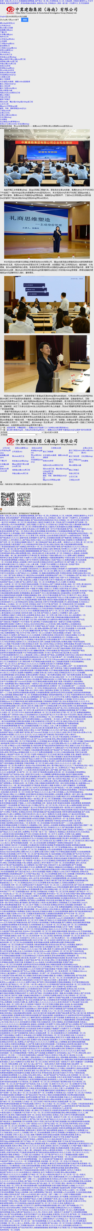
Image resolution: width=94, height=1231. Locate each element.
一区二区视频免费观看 (74, 938)
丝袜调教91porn (50, 887)
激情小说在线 (65, 1004)
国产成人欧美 (78, 978)
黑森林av (67, 664)
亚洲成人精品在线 (32, 911)
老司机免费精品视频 (7, 706)
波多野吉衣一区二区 (7, 657)
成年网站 (36, 622)
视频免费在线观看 (7, 624)
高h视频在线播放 (6, 991)
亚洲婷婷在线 (70, 1018)
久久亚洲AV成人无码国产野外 (57, 524)
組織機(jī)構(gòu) (6, 30)
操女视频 (58, 900)
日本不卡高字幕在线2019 (45, 876)
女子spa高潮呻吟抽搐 (8, 668)
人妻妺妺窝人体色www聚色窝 (35, 655)
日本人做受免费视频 (71, 1181)
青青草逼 (58, 668)
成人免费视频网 (33, 697)
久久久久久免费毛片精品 (26, 982)
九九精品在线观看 (79, 1126)
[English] (3, 16)
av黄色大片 (41, 984)
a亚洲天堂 (4, 984)
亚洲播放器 (42, 849)
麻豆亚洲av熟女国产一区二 (10, 708)
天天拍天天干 (38, 980)
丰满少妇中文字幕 (50, 801)
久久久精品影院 (20, 1219)
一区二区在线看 (6, 562)
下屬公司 (3, 32)
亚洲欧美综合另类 (19, 650)
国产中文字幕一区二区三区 (74, 914)
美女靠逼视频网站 (31, 699)
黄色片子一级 (32, 542)
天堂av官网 (15, 827)
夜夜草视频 (17, 608)
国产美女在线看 (6, 880)
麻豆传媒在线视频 (7, 993)
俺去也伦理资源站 (78, 814)
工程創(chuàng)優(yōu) (8, 48)
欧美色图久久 (5, 1062)
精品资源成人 (32, 522)
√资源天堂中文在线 (32, 774)
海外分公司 (4, 37)
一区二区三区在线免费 (37, 843)
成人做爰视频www (82, 783)
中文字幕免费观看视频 (26, 1066)
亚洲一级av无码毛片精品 (44, 644)
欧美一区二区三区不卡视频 (28, 905)
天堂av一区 (79, 1088)
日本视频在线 (42, 891)
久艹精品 (71, 768)
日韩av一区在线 (85, 606)
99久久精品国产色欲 (78, 807)
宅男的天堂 (84, 872)
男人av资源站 (85, 967)
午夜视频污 (58, 757)
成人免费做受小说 (31, 865)
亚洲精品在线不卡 (7, 757)
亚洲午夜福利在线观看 (61, 803)
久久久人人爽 (82, 1113)
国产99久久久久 (57, 1155)
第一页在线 (57, 522)
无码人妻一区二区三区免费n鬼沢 (73, 1221)
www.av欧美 (4, 606)
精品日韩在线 (79, 684)
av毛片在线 (4, 748)
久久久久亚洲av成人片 (66, 586)
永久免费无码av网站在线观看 (74, 580)
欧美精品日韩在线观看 (45, 794)
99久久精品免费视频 (29, 600)
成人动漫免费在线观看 (24, 670)
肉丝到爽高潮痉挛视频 (63, 896)
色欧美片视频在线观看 (55, 600)
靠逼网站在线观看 (38, 668)
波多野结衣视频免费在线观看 (37, 578)
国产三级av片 (5, 551)
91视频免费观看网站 (56, 558)
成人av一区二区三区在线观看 (20, 894)
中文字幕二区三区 (74, 1179)
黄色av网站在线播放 (29, 608)
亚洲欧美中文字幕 (7, 953)
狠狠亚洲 (85, 524)
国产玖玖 (62, 595)
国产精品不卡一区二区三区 (34, 796)
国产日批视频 (59, 1018)
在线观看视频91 (76, 1110)
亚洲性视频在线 (6, 898)
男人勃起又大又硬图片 (8, 635)
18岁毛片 (63, 566)
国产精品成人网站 (7, 794)
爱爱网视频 (4, 874)
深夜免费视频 (5, 1124)
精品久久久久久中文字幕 (58, 929)
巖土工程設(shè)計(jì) (8, 84)
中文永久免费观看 (36, 867)
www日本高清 (46, 540)
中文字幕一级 (36, 832)
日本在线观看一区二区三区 (40, 931)
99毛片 (59, 1077)
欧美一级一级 (5, 801)
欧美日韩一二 (11, 969)
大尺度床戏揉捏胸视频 (51, 898)
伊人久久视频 (5, 644)
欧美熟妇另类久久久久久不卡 (78, 701)
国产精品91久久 (6, 785)
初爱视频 (59, 664)
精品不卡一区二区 (62, 1174)
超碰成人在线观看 (37, 1024)
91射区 (31, 993)
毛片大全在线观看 (7, 578)
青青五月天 (30, 626)
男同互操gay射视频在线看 (19, 752)
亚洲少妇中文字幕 (86, 697)
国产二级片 (18, 1128)
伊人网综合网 (25, 662)
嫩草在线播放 (38, 1108)
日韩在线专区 (33, 569)
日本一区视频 (5, 810)
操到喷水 (47, 956)
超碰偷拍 (80, 555)
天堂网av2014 (16, 914)
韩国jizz (61, 684)
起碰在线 (30, 1203)
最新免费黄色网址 (7, 1144)
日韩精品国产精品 (45, 542)
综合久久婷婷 (61, 732)
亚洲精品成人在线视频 (81, 538)
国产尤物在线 (5, 622)
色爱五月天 (84, 520)
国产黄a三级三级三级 (8, 549)
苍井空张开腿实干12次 (32, 1214)
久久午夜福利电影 (48, 1057)
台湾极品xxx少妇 (14, 746)
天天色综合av (44, 584)
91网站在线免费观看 (7, 670)
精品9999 (87, 584)
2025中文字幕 (19, 578)
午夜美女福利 (70, 558)
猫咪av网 (3, 896)
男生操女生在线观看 (82, 677)
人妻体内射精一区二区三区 (67, 980)
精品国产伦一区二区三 (43, 1203)
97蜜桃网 (38, 1135)
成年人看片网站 (53, 765)
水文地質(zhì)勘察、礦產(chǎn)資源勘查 (15, 82)
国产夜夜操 (58, 1157)
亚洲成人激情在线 (35, 602)
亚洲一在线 (82, 878)
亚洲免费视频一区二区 (76, 1033)
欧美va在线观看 (28, 615)
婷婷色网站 (78, 681)
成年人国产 (50, 668)
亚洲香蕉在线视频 (46, 845)
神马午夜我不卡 (48, 863)
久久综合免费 (80, 628)
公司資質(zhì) (5, 52)
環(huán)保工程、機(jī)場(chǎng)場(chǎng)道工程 (56, 470)
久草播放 (3, 715)
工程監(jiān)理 (5, 111)
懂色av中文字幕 (80, 953)
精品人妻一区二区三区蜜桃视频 (48, 799)
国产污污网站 (81, 710)
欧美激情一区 (19, 861)
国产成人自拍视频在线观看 (50, 538)
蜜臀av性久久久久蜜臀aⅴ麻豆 (65, 555)
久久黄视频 (67, 699)
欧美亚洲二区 (5, 788)
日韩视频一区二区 (7, 1223)
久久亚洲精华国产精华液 (56, 984)
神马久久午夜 (43, 533)
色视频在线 (39, 1077)
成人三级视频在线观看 (60, 662)
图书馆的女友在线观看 (23, 1031)
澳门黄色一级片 (6, 608)
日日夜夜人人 (5, 540)
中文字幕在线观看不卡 (8, 1188)
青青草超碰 (46, 1020)
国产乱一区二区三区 (47, 805)
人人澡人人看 (31, 628)
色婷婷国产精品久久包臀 (9, 582)
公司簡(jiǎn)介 (5, 26)
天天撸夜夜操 (14, 1166)
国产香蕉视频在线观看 (39, 836)
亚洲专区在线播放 (43, 1029)
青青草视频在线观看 (41, 942)
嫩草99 (71, 911)
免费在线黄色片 (87, 894)
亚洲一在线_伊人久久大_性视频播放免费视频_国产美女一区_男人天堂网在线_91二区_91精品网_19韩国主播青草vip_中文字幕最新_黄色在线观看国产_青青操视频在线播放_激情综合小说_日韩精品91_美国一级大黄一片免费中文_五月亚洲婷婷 (46, 2)
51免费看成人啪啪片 (7, 615)
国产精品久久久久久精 (8, 832)
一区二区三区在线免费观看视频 (50, 699)
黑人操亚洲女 (43, 555)
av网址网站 (58, 1046)
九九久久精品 (37, 735)
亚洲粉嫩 (70, 874)
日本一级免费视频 (7, 684)
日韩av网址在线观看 (71, 967)
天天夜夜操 (70, 582)
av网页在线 (4, 524)
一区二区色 (37, 688)
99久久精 (45, 593)
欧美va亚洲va (82, 732)
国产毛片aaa (25, 971)
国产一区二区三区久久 (8, 664)
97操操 (51, 555)
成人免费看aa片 (20, 1042)
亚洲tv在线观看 (28, 898)
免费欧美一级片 (70, 794)
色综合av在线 (19, 759)
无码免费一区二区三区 (71, 936)
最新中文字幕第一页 (7, 849)
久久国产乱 (40, 524)
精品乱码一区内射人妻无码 (37, 1225)
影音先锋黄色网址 (59, 956)
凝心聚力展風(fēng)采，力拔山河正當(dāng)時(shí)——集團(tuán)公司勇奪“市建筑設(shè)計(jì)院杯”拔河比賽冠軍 (49, 430)
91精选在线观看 (7, 1015)
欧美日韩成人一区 (85, 533)
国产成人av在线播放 (25, 639)
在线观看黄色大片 (58, 637)
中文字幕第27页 (26, 622)
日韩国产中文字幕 (47, 757)
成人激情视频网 (65, 865)
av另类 (22, 1166)
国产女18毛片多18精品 (58, 721)
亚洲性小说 (4, 699)
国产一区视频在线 (7, 861)
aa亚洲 (80, 730)
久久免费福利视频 (68, 560)
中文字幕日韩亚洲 (72, 748)
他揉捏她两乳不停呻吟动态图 (79, 569)
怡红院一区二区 (33, 1163)
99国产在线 (42, 865)
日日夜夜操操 (82, 571)
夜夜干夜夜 (58, 681)
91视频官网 (22, 799)
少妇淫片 (77, 799)
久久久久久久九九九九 (57, 533)
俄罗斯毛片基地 (6, 558)
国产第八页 (39, 960)
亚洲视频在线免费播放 (39, 695)
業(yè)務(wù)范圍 (6, 28)
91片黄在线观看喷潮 (7, 655)
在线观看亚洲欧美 (7, 1031)
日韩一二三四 (16, 1055)
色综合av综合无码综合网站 (34, 624)
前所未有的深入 (79, 1097)
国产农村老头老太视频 (39, 790)
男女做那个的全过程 (82, 644)
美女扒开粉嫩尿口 (7, 536)
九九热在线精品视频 (83, 1192)
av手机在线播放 (51, 650)
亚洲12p (78, 1135)
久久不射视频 (16, 1000)
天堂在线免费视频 (70, 849)
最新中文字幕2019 (28, 876)
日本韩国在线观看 (18, 551)
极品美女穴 (4, 814)
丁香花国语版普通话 (7, 547)
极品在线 (24, 761)
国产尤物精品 (21, 547)
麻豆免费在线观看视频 (33, 701)
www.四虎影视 (33, 591)
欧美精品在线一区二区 (8, 949)
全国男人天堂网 (64, 834)
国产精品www (5, 719)
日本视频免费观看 (43, 692)
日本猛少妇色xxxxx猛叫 (82, 907)
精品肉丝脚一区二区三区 (41, 659)
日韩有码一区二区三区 (60, 951)
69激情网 (17, 586)
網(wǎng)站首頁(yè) (7, 23)
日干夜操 (74, 1228)
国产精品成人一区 (71, 600)
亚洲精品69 (69, 1048)
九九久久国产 (5, 1097)
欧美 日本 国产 (44, 989)
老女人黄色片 (83, 595)
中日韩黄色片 (23, 825)
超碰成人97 (66, 814)
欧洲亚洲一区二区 (7, 739)
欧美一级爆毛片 (60, 622)
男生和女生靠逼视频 (7, 854)
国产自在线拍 (5, 1216)
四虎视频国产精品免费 (8, 659)
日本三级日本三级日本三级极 (27, 706)
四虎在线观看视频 (33, 1166)
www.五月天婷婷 (6, 922)
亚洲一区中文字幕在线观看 (56, 529)
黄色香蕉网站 (51, 531)
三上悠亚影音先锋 (7, 834)
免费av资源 (42, 600)
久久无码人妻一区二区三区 (82, 542)
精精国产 (26, 807)
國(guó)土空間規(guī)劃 (8, 106)
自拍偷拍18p (73, 597)
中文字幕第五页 (45, 1110)
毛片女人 (38, 1219)
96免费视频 (89, 790)
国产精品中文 (5, 533)
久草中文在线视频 (38, 872)
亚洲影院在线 (59, 608)
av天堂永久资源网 (16, 673)
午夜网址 (14, 812)
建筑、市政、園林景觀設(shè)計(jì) (13, 108)
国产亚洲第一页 (6, 1093)
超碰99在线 (24, 538)
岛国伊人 (55, 613)
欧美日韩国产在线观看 (71, 1077)
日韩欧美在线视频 (50, 586)
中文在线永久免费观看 (8, 799)
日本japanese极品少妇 (60, 659)
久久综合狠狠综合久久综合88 (34, 715)
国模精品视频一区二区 (21, 695)
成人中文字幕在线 (37, 807)
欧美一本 (23, 783)
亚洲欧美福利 (44, 560)
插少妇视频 (68, 993)
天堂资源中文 (25, 938)
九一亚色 (12, 748)
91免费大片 (28, 558)
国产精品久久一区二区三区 (18, 984)
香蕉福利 (64, 1186)
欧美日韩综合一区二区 (21, 1020)
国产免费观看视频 (71, 723)
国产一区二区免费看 (66, 657)
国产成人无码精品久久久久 (51, 827)
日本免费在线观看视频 (53, 962)
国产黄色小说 (78, 531)
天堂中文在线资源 (7, 573)
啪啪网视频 (17, 1121)
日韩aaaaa (84, 547)
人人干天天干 (5, 980)
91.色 (78, 611)
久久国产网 (30, 1044)
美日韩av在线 (87, 675)
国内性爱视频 (5, 1212)
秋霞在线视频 (70, 783)
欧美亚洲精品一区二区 (45, 717)
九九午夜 (81, 635)
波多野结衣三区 (60, 562)
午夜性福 (57, 821)
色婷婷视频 (88, 670)
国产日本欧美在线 (76, 951)
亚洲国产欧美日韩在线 (8, 967)
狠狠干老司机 (25, 732)
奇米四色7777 (5, 891)
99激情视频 (25, 746)
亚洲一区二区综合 (34, 1115)
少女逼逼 (14, 1046)
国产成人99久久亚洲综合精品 (68, 708)
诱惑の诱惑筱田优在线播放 (10, 761)
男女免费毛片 (19, 765)
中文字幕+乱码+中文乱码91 (66, 715)
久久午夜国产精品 (83, 1132)
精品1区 (41, 553)
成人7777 (62, 575)
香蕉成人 (3, 604)
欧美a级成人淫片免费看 (36, 529)
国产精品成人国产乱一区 (9, 938)
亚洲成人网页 (46, 1166)
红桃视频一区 (36, 573)
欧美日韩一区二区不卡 (48, 834)
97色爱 (33, 754)
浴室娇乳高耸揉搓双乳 (8, 639)
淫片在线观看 (79, 604)
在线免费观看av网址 (34, 1068)
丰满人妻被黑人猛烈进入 (80, 754)
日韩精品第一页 (60, 717)
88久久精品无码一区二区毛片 (53, 1026)
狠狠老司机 (89, 558)
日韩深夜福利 (5, 553)
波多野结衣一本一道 (60, 819)
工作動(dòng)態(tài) (7, 43)
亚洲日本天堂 (15, 743)
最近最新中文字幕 (81, 1044)
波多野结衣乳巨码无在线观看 (61, 692)
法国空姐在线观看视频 (81, 692)
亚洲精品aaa (28, 617)
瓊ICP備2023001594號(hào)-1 (41, 509)
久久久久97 (34, 752)
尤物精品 (59, 1022)
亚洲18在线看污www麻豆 (24, 933)
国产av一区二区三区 (56, 611)
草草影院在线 (47, 1073)
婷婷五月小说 (62, 995)
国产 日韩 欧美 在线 (15, 715)
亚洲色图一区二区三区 (79, 1075)
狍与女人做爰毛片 (49, 527)
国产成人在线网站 (72, 1024)
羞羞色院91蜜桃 (6, 1155)
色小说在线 (74, 653)
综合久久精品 (84, 1124)
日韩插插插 (47, 701)
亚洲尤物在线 (84, 600)
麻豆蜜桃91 (71, 861)
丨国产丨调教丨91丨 (29, 1179)
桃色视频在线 (54, 593)
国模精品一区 (36, 973)
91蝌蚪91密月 (81, 918)
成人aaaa (79, 1018)
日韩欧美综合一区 (18, 916)
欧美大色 (50, 883)
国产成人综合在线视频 (8, 907)
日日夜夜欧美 (75, 940)
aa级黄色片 (44, 1177)
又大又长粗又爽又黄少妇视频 (59, 754)
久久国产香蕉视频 (41, 730)
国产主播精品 (48, 867)
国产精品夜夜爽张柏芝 (83, 911)
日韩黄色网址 (80, 874)
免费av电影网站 (62, 624)
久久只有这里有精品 (46, 608)
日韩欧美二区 (39, 1004)
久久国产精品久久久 (22, 573)
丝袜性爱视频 (78, 646)
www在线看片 (47, 633)
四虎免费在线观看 (67, 1135)
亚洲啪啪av (17, 704)
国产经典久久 (46, 613)
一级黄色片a (66, 542)
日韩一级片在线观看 (39, 1223)
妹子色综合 (17, 830)
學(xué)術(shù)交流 (7, 70)
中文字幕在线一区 (75, 1161)
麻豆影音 (26, 728)
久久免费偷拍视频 (7, 688)
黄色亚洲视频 (58, 633)
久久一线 (68, 1219)
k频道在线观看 (5, 1146)
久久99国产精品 (60, 679)
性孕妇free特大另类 (59, 1179)
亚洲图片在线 (54, 578)
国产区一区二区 (26, 772)
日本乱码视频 (19, 1144)
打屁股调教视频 (86, 748)
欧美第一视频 (58, 993)
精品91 (85, 949)
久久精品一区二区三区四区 (32, 1102)
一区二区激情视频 (18, 891)
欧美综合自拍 (54, 945)
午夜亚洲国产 (16, 544)
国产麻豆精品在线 (41, 854)
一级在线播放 (18, 960)
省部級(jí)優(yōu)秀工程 (9, 61)
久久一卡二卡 (14, 883)
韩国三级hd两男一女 (41, 998)
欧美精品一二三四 (62, 1150)
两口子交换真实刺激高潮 (25, 1152)
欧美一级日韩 (65, 807)
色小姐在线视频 (55, 854)
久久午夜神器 (28, 1004)
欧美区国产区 (5, 770)
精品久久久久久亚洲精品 (46, 861)
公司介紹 (6, 448)
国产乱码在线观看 (52, 807)
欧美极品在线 (51, 708)
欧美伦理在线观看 (47, 1044)
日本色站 (73, 620)
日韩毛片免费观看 (55, 1009)
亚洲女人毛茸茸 (6, 987)
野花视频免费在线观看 (62, 845)
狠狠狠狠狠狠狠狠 (35, 549)
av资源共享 (18, 1157)
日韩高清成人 (19, 679)
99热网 (48, 872)
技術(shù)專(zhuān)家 (8, 72)
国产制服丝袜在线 (47, 679)
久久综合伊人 (80, 1035)
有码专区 (75, 591)
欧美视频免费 (34, 889)
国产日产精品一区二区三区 (30, 1141)
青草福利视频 (38, 812)
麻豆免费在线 (83, 816)
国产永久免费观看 (7, 1088)
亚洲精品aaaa (5, 701)
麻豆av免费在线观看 (56, 1177)
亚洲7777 (42, 706)
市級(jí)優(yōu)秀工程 (8, 64)
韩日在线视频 (63, 801)
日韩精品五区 (15, 606)
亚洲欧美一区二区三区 (21, 781)
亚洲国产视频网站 (77, 670)
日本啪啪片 (80, 739)
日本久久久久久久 (37, 938)
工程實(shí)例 (5, 77)
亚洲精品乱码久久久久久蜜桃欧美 (35, 704)
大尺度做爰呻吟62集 (76, 1086)
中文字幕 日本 (57, 967)
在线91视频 (56, 1186)
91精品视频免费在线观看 (73, 544)
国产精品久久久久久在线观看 (29, 635)
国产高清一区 (43, 1097)
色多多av (24, 889)
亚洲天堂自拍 (76, 648)
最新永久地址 (5, 637)
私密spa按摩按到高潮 (8, 1057)
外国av (16, 1201)
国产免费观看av (6, 783)
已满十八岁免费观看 (66, 1088)
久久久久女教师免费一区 (9, 772)
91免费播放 (20, 911)
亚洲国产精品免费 (62, 998)
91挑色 (31, 1088)
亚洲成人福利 (47, 549)
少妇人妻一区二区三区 (8, 1126)
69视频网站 (28, 673)
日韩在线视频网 (63, 887)
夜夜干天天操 (63, 1141)
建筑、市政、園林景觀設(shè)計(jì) (55, 477)
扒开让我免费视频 (34, 803)
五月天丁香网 (67, 927)
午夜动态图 (38, 639)
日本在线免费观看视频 (8, 726)
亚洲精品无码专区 (47, 562)
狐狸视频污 (69, 684)
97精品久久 (87, 1150)
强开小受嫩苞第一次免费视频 (74, 785)
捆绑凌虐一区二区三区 (42, 712)
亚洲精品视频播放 (30, 595)
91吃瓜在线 (50, 900)
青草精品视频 (66, 1071)
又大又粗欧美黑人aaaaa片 (77, 903)
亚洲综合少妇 (72, 989)
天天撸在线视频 (61, 960)
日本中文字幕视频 (57, 1132)
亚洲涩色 (66, 690)
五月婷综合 (58, 644)
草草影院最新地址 (76, 792)
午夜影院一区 (31, 861)
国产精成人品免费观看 (55, 655)
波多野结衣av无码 (7, 777)
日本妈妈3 (35, 834)
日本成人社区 (36, 1128)
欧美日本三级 (5, 1115)
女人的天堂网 (53, 743)
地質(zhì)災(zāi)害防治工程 (10, 93)
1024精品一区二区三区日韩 (18, 604)
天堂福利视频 (86, 931)
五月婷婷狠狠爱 (35, 925)
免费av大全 (35, 757)
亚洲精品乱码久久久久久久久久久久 (13, 591)
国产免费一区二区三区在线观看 (62, 628)
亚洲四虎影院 (61, 861)
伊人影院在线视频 (71, 602)
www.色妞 (38, 898)
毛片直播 (27, 1128)
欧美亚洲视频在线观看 (8, 803)
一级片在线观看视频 (7, 721)
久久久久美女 (53, 1088)
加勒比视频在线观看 (7, 869)
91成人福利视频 (6, 695)
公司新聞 (3, 41)
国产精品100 (22, 805)
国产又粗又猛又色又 (22, 872)
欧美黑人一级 (38, 858)
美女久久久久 (14, 1022)
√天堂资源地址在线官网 (66, 688)
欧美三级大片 (19, 536)
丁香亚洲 (84, 536)
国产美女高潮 (22, 549)
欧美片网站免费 (86, 655)
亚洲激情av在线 (6, 1048)
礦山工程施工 (5, 95)
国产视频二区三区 (47, 1046)
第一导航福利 (5, 730)
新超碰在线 (4, 883)
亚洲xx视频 (4, 555)
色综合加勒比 (47, 1115)
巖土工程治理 (5, 86)
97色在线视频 (43, 922)
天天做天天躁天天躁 (7, 978)
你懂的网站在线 (59, 540)
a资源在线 (27, 580)
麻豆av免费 (57, 542)
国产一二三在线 (6, 692)
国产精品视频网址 (16, 865)
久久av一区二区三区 (7, 867)
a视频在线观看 (36, 1020)
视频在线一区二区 (7, 765)
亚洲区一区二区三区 (7, 1084)
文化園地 (3, 119)
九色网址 (43, 896)
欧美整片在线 (71, 987)
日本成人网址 (49, 960)
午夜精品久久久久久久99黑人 (11, 728)
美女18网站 (4, 1194)
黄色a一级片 (77, 761)
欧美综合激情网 (6, 531)
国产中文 (38, 1064)
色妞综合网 (29, 712)
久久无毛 (66, 695)
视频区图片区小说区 (7, 779)
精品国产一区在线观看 (8, 805)
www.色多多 (39, 962)
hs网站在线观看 (55, 1099)
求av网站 (3, 863)
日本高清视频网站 (77, 662)
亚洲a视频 (69, 905)
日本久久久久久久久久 (62, 763)
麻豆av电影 (49, 763)
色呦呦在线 (80, 688)
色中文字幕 (4, 865)
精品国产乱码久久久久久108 (66, 1139)
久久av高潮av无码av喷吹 (27, 1075)
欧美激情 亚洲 (57, 536)
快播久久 (57, 883)
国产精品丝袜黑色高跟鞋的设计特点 (44, 520)
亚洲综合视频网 (20, 542)
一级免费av (77, 927)
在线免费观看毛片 (25, 659)
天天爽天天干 (71, 595)
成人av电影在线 (49, 1174)
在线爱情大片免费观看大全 (76, 540)
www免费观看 (29, 1037)
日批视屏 (32, 1210)
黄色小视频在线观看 (22, 684)
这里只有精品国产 (18, 1216)
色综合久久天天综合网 (35, 821)
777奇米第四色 (77, 765)
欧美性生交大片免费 (7, 520)
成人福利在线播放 (7, 617)
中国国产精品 (40, 626)
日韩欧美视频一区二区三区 (34, 763)
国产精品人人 (81, 768)
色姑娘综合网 (64, 1188)
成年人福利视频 (75, 889)
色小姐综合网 (74, 659)
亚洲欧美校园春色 (84, 847)
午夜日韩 (46, 1102)
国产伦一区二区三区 (25, 907)
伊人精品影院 (75, 1006)
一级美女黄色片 (49, 1064)
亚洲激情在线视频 (7, 1040)
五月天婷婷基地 (26, 646)
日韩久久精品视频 (42, 869)
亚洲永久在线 (5, 827)
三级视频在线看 (69, 975)
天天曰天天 (80, 558)
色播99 (37, 1044)
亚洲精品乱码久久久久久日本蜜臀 (13, 628)
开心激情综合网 (54, 704)
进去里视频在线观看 (71, 1022)
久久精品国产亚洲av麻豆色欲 (11, 931)
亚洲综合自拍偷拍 (60, 858)
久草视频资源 (34, 810)
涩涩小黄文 (4, 1221)
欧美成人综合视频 (32, 679)
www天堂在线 (50, 624)
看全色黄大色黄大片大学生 (76, 958)
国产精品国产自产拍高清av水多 (67, 631)
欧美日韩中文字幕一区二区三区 (33, 708)
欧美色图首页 (27, 858)
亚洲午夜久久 (57, 1020)
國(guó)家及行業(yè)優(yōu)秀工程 (13, 59)
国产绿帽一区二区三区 (75, 562)
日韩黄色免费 (36, 527)
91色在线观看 (81, 560)
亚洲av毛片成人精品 (46, 544)
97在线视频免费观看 (64, 531)
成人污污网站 (33, 805)
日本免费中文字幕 (78, 593)
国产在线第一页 (81, 522)
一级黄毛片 (35, 684)
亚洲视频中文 (34, 538)
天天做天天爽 (43, 580)
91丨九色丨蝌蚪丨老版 (25, 1057)
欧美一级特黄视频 (66, 1159)
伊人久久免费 (60, 582)
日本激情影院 (50, 1190)
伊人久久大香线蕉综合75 (9, 662)
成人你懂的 (27, 975)
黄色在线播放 (47, 1214)
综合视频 (36, 646)
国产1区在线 (27, 887)
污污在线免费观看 (83, 852)
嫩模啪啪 (44, 558)
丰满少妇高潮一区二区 (53, 553)
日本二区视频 (27, 914)
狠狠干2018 (52, 648)
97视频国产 (15, 622)
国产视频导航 (66, 538)
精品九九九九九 (65, 765)
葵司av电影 (81, 1051)
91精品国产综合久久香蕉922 (47, 1055)
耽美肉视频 (18, 834)
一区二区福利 (81, 586)
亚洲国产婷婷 (18, 558)
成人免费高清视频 (74, 679)
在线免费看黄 (76, 803)
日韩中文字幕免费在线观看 (53, 602)
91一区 (44, 832)
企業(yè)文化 (5, 113)
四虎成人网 (58, 544)
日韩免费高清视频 (14, 863)
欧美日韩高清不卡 (64, 1002)
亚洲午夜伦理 (27, 814)
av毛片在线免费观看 (17, 524)
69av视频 (14, 770)
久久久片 (52, 732)
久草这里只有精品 (7, 589)
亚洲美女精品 (77, 573)
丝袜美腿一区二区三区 (49, 1161)
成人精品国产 (67, 1099)
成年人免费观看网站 (24, 1190)
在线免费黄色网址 (77, 796)
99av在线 (46, 953)
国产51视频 (83, 597)
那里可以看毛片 (83, 861)
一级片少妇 (76, 633)
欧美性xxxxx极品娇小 (8, 982)
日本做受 (67, 633)
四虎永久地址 (35, 540)
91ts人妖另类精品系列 (19, 602)
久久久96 (62, 1040)
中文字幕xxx (19, 597)
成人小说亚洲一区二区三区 (10, 584)
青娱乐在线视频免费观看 (56, 1095)
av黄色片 (72, 735)
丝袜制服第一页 (79, 905)
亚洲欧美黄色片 (14, 1026)
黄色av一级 (31, 799)
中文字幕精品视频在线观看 (33, 653)
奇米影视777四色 (86, 591)
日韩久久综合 (63, 615)
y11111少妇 (90, 1057)
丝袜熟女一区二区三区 (19, 927)
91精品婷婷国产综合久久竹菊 (11, 580)
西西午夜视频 (61, 1064)
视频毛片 (79, 945)
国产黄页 (40, 982)
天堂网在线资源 (66, 573)
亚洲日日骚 (18, 962)
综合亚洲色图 (5, 544)
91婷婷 (18, 615)
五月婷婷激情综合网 (25, 918)
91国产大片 (64, 578)
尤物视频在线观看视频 (66, 710)
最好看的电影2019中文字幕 (11, 1060)
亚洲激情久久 (62, 1031)
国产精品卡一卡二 (83, 891)
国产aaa (85, 743)
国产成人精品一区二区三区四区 (49, 1183)
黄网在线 (56, 549)
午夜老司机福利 (78, 642)
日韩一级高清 (47, 803)
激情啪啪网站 (19, 723)
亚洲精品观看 (69, 942)
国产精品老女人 (35, 903)
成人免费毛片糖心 (32, 1002)
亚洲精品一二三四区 (84, 830)
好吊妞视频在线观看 (7, 1037)
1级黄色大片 (21, 575)
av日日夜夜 (86, 858)
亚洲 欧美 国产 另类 (16, 1194)
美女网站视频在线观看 (8, 626)
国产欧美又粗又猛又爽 (60, 653)
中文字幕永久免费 (59, 830)
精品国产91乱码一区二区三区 (19, 754)
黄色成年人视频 (47, 785)
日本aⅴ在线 (62, 706)
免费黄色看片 (31, 1130)
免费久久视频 (5, 914)
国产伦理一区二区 (7, 542)
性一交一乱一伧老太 (77, 1174)
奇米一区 (74, 816)
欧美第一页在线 (41, 1011)
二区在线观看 (5, 885)
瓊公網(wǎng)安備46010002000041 (15, 509)
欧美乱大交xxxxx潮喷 (58, 666)
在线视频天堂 (50, 947)
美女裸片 (52, 761)
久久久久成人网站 (37, 987)
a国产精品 (26, 540)
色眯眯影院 (48, 821)
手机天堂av (42, 1095)
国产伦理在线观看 (87, 1024)
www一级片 (69, 916)
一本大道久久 (57, 719)
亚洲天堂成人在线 (72, 655)
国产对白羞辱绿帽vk (15, 1214)
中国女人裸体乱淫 (7, 940)
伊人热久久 (4, 673)
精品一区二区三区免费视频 (21, 571)
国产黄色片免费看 (24, 748)
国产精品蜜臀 (88, 1018)
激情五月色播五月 (45, 522)
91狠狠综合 (18, 998)
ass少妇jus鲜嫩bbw (47, 856)
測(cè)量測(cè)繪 (6, 90)
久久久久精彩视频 (52, 566)
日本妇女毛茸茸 (17, 1071)
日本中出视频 (34, 816)
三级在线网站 (62, 1144)
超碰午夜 (61, 1201)
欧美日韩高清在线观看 (72, 757)
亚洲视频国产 (87, 799)
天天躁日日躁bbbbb (28, 1183)
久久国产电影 (73, 606)
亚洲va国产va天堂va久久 (20, 686)
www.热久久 (5, 843)
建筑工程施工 (5, 99)
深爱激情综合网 (17, 796)
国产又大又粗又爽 (51, 657)
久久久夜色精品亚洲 (30, 544)
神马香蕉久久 (16, 540)
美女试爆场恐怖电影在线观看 (11, 595)
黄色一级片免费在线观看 (9, 566)
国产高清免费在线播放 (31, 719)
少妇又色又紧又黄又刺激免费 (42, 728)
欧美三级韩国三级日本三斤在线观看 (13, 569)
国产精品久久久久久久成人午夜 (43, 792)
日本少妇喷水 (5, 1044)
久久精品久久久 (6, 819)
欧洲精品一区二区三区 (17, 522)
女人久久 (22, 1124)
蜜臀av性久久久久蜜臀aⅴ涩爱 (65, 571)
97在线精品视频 (47, 622)
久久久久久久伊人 (16, 847)
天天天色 (88, 688)
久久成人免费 (29, 1135)
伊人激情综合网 (74, 1031)
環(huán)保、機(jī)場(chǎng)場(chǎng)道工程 (16, 102)
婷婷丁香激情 (54, 790)
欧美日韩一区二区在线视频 (33, 677)
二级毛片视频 (30, 524)
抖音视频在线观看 (7, 1095)
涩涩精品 (32, 604)
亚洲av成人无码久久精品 (49, 673)
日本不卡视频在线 (56, 580)
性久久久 (19, 655)
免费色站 (50, 896)
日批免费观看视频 (7, 675)
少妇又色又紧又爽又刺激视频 (25, 777)
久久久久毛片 (54, 730)
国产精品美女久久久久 (24, 1108)
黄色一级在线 (32, 553)
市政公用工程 (5, 97)
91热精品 (41, 675)
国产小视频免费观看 (32, 737)
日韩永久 (3, 973)
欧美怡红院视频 (6, 648)
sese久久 (40, 1124)
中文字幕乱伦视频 (52, 1004)
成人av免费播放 (61, 1042)
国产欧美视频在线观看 (19, 637)
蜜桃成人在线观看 (81, 553)
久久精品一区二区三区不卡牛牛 (12, 712)
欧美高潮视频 (40, 531)
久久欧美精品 (27, 951)
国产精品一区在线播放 (73, 949)
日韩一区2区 (38, 617)
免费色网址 (59, 876)
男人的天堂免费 (6, 951)
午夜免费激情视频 (50, 916)
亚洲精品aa (13, 900)
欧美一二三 (23, 770)
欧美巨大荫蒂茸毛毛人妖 (23, 739)
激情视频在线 (82, 706)
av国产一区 (71, 666)
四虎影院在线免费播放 (68, 790)
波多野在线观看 (32, 1097)
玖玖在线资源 (31, 1029)
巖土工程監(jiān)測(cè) (8, 88)
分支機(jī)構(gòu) (6, 34)
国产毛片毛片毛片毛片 (81, 854)
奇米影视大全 (39, 947)
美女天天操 (71, 732)
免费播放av (77, 527)
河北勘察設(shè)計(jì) (8, 75)
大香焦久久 (47, 589)
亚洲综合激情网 (32, 675)
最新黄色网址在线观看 (19, 810)
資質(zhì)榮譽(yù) (6, 50)
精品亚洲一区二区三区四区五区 (78, 984)
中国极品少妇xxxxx (79, 971)
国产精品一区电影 (48, 631)
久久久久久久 (81, 1090)
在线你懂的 (42, 620)
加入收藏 (23, 16)
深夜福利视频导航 (55, 695)
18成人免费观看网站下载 (9, 633)
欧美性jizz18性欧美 (75, 1079)
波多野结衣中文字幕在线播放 (32, 606)
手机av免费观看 (58, 723)
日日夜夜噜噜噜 (6, 704)
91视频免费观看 (69, 1020)
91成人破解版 (76, 834)
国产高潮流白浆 (6, 1020)
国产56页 (80, 620)
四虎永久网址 (29, 531)
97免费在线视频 (87, 704)
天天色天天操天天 (61, 551)
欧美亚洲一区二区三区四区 (32, 586)
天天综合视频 (49, 1208)
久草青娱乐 (4, 847)
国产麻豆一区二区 (7, 1102)
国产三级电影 (55, 584)
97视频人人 (22, 803)
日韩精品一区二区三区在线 (69, 520)
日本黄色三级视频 (31, 666)
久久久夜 (3, 746)
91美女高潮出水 (54, 909)
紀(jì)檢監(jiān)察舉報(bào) (10, 122)
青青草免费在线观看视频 (71, 812)
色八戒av (31, 1064)
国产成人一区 (72, 529)
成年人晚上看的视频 (84, 794)
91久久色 (16, 646)
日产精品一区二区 (35, 1174)
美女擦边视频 (79, 1000)
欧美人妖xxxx (59, 1199)
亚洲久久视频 (49, 852)
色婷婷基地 (4, 1230)
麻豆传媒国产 (36, 593)
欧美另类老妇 (23, 925)
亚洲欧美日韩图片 (51, 606)
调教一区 (17, 741)
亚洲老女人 (4, 1166)
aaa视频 (34, 580)
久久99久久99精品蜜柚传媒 (63, 752)
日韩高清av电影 (70, 1011)
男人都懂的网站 (67, 1060)
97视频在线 (15, 971)
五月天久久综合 (78, 699)
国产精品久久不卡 (47, 551)
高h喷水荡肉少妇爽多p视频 (61, 642)
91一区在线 (4, 894)
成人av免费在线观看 (74, 805)
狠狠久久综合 (75, 746)
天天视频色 (25, 750)
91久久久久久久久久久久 (9, 1024)
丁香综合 (81, 790)
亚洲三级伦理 (70, 611)
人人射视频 (24, 1132)
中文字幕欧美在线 (17, 701)
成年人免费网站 (15, 814)
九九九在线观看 (77, 1119)
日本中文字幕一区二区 (24, 854)
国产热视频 (54, 1159)
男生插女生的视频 (7, 586)
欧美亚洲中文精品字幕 (70, 1163)
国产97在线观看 (68, 522)
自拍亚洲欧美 (31, 794)
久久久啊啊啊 (45, 774)
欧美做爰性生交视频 (64, 527)
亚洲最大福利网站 (73, 622)
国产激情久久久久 (85, 529)
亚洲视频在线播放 (23, 520)
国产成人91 (50, 715)
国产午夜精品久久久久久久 (10, 876)
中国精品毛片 (42, 754)
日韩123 (3, 677)
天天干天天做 (5, 686)
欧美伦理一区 (66, 971)
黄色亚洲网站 (30, 779)
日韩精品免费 (52, 706)
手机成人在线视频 (21, 1192)
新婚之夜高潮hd (65, 836)
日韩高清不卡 (49, 748)
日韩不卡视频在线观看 (29, 533)
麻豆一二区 (49, 938)
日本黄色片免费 (37, 748)
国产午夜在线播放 (50, 639)
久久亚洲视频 (42, 741)
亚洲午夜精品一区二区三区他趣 (12, 690)
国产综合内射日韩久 (76, 1141)
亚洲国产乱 (61, 987)
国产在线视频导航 (21, 1033)
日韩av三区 (18, 617)
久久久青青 (30, 536)
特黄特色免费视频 (18, 1044)
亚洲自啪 (45, 1040)
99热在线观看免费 (7, 836)
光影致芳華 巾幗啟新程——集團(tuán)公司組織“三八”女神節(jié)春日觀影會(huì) (37, 428)
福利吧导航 (58, 936)
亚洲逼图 (17, 1015)
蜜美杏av (71, 739)
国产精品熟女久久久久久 (9, 538)
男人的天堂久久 (6, 1159)
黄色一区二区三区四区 (39, 1062)
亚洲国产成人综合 (59, 701)
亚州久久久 (25, 1018)
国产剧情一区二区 (48, 978)
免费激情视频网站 (83, 712)
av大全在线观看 (17, 730)
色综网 (2, 969)
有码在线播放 (45, 878)
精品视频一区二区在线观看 (35, 597)
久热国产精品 (55, 560)
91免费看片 (64, 613)
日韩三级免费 (6, 710)
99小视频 (39, 589)
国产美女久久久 (74, 960)
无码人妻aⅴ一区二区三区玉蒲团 (12, 737)
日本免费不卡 (75, 737)
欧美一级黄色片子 (63, 1062)
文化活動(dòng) (5, 117)
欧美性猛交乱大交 (47, 788)
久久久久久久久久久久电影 (10, 838)
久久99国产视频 (75, 1146)
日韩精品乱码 (74, 578)
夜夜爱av (27, 1223)
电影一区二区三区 (24, 527)
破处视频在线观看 (85, 717)
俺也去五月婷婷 (50, 980)
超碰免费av (78, 823)
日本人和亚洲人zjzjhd (8, 527)
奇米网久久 (65, 549)
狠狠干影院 (4, 900)
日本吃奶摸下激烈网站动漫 (29, 1046)
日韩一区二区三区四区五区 (10, 841)
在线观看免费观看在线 (8, 620)
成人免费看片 (58, 841)
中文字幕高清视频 (30, 1157)
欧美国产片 (68, 1212)
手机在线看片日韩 (18, 644)
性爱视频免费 (28, 1197)
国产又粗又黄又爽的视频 (63, 880)
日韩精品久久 (68, 553)
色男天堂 (71, 1090)
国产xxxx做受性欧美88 (71, 536)
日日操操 (73, 726)
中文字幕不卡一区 (29, 1113)
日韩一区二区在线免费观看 (64, 863)
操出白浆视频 (53, 741)
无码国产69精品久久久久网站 (11, 807)
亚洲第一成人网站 (31, 1110)
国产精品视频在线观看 (52, 812)
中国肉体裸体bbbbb (78, 695)
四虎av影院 (4, 752)
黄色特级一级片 (50, 987)
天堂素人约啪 (33, 783)
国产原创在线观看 (46, 1015)
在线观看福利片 (69, 918)
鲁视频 (22, 827)
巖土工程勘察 (5, 79)
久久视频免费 (39, 566)
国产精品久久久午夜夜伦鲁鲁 (74, 900)
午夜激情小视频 (62, 969)
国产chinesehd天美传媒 (23, 681)
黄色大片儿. (62, 606)
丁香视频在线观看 (7, 1137)
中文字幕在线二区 (25, 1082)
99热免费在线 (5, 571)
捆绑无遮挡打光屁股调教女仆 (81, 887)
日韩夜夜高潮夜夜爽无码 (39, 686)
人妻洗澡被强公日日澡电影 (10, 613)
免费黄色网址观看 (57, 942)
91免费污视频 (70, 1037)
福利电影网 (5, 743)
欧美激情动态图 (39, 914)
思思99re (54, 953)
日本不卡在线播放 (7, 681)
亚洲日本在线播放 (18, 1097)
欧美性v (38, 1057)
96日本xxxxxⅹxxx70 (84, 626)
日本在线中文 (41, 779)
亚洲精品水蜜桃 (20, 529)
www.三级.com (37, 1006)
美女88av (78, 657)
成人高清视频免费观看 (46, 927)
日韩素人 (32, 717)
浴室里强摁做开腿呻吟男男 (10, 750)
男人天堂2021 (60, 805)
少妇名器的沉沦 (33, 642)
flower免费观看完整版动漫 (38, 611)
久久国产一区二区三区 (79, 549)
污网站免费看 (13, 1064)
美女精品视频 (22, 969)
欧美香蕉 (83, 788)
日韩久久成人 (18, 1135)
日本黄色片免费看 (7, 679)
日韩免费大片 (62, 569)
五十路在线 (70, 1055)
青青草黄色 (73, 1124)
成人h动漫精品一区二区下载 (36, 648)
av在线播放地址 (75, 624)
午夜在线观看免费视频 (8, 560)
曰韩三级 (36, 558)
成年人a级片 (73, 613)
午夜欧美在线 (79, 1073)
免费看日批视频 (20, 953)
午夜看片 (77, 1170)
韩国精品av (62, 832)
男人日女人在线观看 (14, 677)
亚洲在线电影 (76, 1046)
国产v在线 (85, 812)
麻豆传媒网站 (79, 1009)
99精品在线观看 (66, 810)
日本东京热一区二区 (76, 969)
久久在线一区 (46, 1084)
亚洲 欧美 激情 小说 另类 (30, 613)
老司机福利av (23, 878)
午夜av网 (62, 1055)
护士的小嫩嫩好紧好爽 (62, 591)
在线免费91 (53, 1040)
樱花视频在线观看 (32, 856)
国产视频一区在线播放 (85, 869)
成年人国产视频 (6, 646)
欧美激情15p (22, 989)
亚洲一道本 (59, 783)
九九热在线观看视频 (54, 759)
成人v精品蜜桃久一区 (77, 615)
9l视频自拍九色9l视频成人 (64, 867)
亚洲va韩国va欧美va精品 (74, 1199)
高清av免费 (60, 1024)
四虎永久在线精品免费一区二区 (41, 1033)
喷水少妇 (86, 573)
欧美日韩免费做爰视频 (8, 905)
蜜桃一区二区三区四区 (8, 1099)
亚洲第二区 (58, 690)
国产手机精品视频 (26, 566)
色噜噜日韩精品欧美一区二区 (69, 843)
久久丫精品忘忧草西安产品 (10, 889)
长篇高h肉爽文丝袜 (7, 564)
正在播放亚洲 (33, 845)
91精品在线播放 (71, 635)
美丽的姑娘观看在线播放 (70, 704)
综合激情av (88, 1117)
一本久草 (33, 984)
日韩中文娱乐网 (33, 562)
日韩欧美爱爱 (71, 728)
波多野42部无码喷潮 (64, 761)
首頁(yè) (3, 124)
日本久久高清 (85, 659)
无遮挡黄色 (48, 690)
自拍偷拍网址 (65, 593)
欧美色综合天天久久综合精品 (78, 832)
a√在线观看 (58, 794)
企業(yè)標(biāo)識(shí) (8, 115)
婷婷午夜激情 (43, 1009)
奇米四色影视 (55, 823)
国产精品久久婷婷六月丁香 (35, 759)
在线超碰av (71, 575)
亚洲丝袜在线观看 (25, 967)
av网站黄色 (85, 838)
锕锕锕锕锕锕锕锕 (32, 551)
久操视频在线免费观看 (54, 914)
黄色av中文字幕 (60, 728)
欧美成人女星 (19, 688)
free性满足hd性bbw (85, 856)
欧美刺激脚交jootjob (69, 964)
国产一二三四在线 (78, 686)
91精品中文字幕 (58, 1137)
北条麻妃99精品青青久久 (32, 995)
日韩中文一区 (36, 633)
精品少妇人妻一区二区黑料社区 (55, 768)
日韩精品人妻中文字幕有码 (28, 560)
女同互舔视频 (19, 675)
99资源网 (17, 1102)
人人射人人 (18, 1223)
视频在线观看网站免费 (50, 573)
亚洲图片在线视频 (36, 801)
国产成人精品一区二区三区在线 (44, 1031)
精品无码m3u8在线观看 (35, 575)
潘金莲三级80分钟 (84, 715)
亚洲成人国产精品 (25, 1181)
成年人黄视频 (45, 642)
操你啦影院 (52, 1079)
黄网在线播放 (69, 644)
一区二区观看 (80, 1190)
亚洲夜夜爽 (18, 763)
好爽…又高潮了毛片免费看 (45, 564)
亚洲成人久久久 (6, 650)
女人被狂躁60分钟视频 (47, 569)
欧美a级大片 (50, 664)
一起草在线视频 (77, 690)
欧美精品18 (30, 644)
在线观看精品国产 (52, 575)
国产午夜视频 (76, 865)
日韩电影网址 (5, 909)
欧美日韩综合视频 (72, 639)
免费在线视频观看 (46, 752)
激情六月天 (65, 796)
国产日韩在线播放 (47, 889)
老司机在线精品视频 (7, 1051)
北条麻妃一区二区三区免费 (10, 945)
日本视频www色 (72, 637)
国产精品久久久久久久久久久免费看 (31, 664)
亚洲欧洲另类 (16, 980)
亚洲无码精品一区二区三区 (52, 1035)
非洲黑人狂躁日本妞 (60, 589)
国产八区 (61, 639)
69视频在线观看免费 (46, 783)
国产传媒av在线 (66, 646)
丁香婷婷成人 (87, 1099)
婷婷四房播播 (64, 777)
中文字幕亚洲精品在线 (80, 982)
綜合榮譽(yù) (5, 46)
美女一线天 (88, 765)
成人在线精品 (72, 878)
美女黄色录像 (34, 637)
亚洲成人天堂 (45, 637)
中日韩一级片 (86, 1077)
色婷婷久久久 (21, 642)
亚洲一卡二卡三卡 (67, 677)
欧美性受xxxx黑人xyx (21, 987)
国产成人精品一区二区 (84, 575)
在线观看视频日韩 (81, 880)
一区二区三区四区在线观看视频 (49, 1113)
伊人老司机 (73, 589)
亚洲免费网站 (80, 772)
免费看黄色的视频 (58, 774)
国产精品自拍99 (64, 650)
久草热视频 (15, 533)
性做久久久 (80, 1011)
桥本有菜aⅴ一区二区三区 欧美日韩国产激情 (43, 547)
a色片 (89, 1053)
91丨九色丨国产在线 (7, 575)
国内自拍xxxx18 (74, 931)
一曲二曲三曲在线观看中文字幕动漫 (23, 555)
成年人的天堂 (45, 810)
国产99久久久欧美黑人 (52, 1071)
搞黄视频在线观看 (78, 845)
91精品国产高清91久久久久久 (11, 631)
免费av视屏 (47, 949)
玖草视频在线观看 (7, 962)
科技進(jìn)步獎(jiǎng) (8, 57)
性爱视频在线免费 (47, 591)
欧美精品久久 (37, 768)
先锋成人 (89, 874)
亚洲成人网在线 (75, 819)
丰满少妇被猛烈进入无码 (40, 721)
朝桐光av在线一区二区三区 (42, 571)
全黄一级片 (76, 763)
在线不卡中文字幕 (43, 604)
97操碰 (32, 589)
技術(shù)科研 (5, 66)
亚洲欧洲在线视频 (23, 721)
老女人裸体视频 (75, 524)
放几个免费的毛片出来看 (51, 814)
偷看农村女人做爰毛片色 (79, 777)
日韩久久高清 (38, 1121)
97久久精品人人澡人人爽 (24, 564)
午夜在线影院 (64, 737)
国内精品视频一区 (31, 909)
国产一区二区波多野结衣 (51, 973)
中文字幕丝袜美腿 (29, 741)
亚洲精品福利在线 (49, 688)
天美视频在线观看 (7, 597)
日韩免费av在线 (53, 777)
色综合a (89, 695)
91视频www (86, 1146)
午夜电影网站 (72, 533)
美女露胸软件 (16, 719)
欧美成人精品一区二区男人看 (72, 584)
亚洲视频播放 (25, 593)
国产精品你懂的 (68, 827)
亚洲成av (67, 1046)
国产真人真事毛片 (26, 582)
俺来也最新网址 (24, 790)
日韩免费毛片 (68, 681)
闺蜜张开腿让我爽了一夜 (82, 825)
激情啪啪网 (86, 803)
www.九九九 (88, 646)
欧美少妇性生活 (20, 991)
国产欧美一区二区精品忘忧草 (62, 604)
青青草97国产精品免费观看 (47, 1130)
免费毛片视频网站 (72, 697)
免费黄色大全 (52, 1201)
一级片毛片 (4, 522)
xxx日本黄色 (43, 909)
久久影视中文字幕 (46, 1126)
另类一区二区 (16, 885)
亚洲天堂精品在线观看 (29, 584)
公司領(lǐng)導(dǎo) (7, 39)
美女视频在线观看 (62, 1148)
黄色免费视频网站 (87, 708)
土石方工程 (4, 104)
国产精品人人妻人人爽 (23, 1150)
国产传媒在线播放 (64, 648)
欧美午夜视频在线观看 (53, 838)
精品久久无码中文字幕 (67, 626)
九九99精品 (59, 1219)
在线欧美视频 (74, 801)
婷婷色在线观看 (83, 1068)
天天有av (47, 653)
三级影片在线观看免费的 (72, 668)
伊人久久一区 (66, 1084)
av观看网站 (22, 900)
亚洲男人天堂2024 (46, 1170)
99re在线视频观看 (6, 529)
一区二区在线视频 (79, 1071)
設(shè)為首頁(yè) (12, 16)
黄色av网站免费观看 (18, 553)
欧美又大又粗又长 (7, 998)
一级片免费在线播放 (53, 675)
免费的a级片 (60, 748)
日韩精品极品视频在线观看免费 (67, 617)
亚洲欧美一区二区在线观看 (60, 686)
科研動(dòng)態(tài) (7, 68)
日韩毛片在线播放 (7, 741)
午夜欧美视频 (72, 717)
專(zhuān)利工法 (6, 55)
